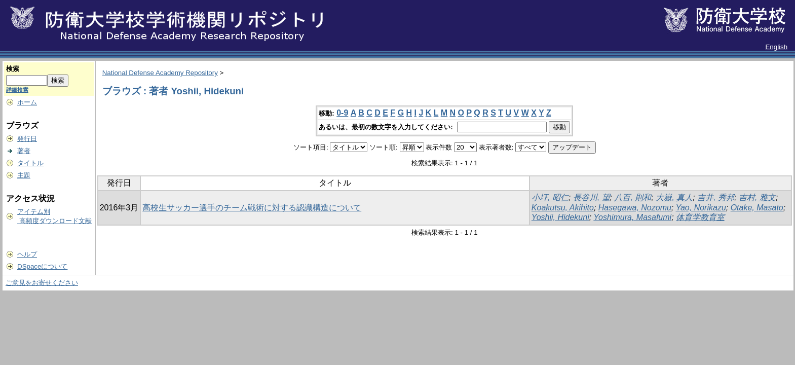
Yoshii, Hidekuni (560, 217)
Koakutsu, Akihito (563, 207)
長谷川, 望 (591, 197)
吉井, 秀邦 (715, 197)
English (776, 47)
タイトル (30, 163)
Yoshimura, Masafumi (632, 217)
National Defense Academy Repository (160, 73)
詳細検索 (17, 90)
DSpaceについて (42, 266)
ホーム (27, 102)
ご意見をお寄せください (42, 282)
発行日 (27, 138)
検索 (12, 68)
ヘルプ (27, 254)
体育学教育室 (700, 217)
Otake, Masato (757, 207)
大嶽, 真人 (674, 197)
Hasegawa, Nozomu (634, 207)
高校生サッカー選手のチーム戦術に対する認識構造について (251, 207)
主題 (23, 175)
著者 (23, 151)
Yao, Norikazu (700, 207)
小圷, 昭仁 (550, 197)
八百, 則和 (632, 197)
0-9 (342, 112)
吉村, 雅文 (757, 197)
